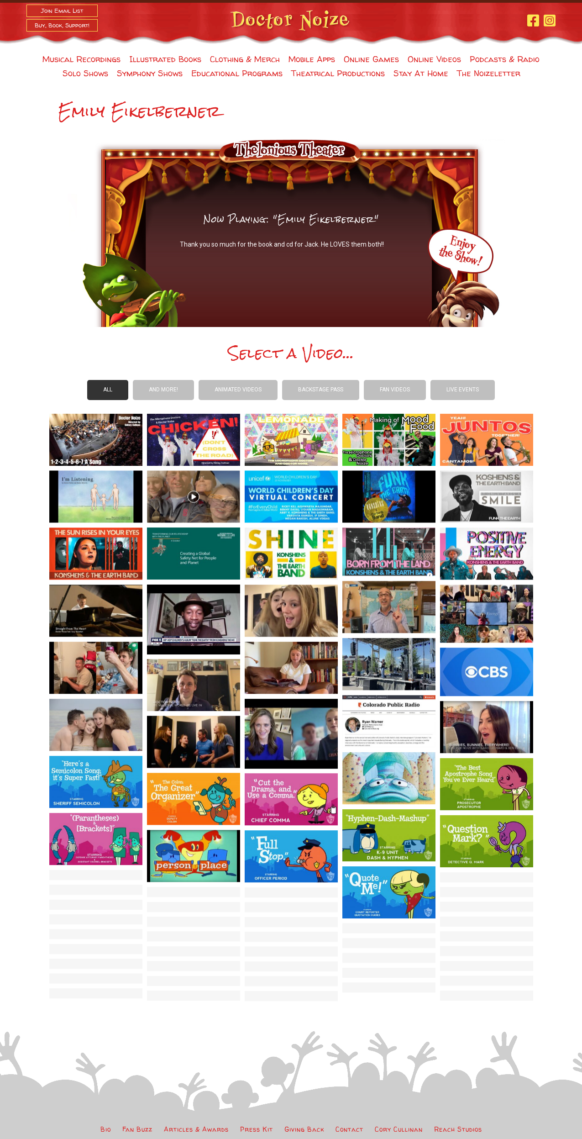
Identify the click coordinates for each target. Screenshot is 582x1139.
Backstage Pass (320, 389)
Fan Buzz (137, 1129)
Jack (311, 244)
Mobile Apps (311, 59)
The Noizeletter (488, 73)
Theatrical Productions (338, 73)
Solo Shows (85, 73)
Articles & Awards (196, 1129)
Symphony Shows (150, 73)
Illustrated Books (165, 59)
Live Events (462, 389)
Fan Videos (395, 389)
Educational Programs (237, 73)
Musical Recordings (81, 59)
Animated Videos (238, 389)
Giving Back (304, 1129)
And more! (163, 389)
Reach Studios (458, 1129)
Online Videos (434, 59)
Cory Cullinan (399, 1129)
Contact (349, 1129)
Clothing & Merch (245, 59)
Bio (105, 1129)
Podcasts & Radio (505, 59)
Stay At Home (420, 73)
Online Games (371, 59)
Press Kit (256, 1129)
